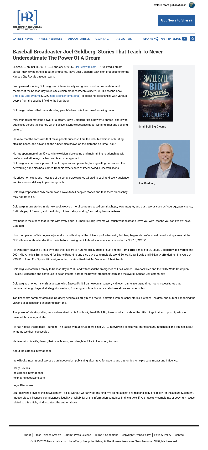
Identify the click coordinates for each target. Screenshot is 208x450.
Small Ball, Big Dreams (26, 95)
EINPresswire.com (85, 67)
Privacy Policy (162, 435)
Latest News (23, 39)
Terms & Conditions (106, 435)
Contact (103, 39)
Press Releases (51, 39)
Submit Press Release (78, 435)
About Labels (79, 39)
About (27, 435)
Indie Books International (64, 95)
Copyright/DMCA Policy (136, 435)
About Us (124, 39)
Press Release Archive (47, 435)
